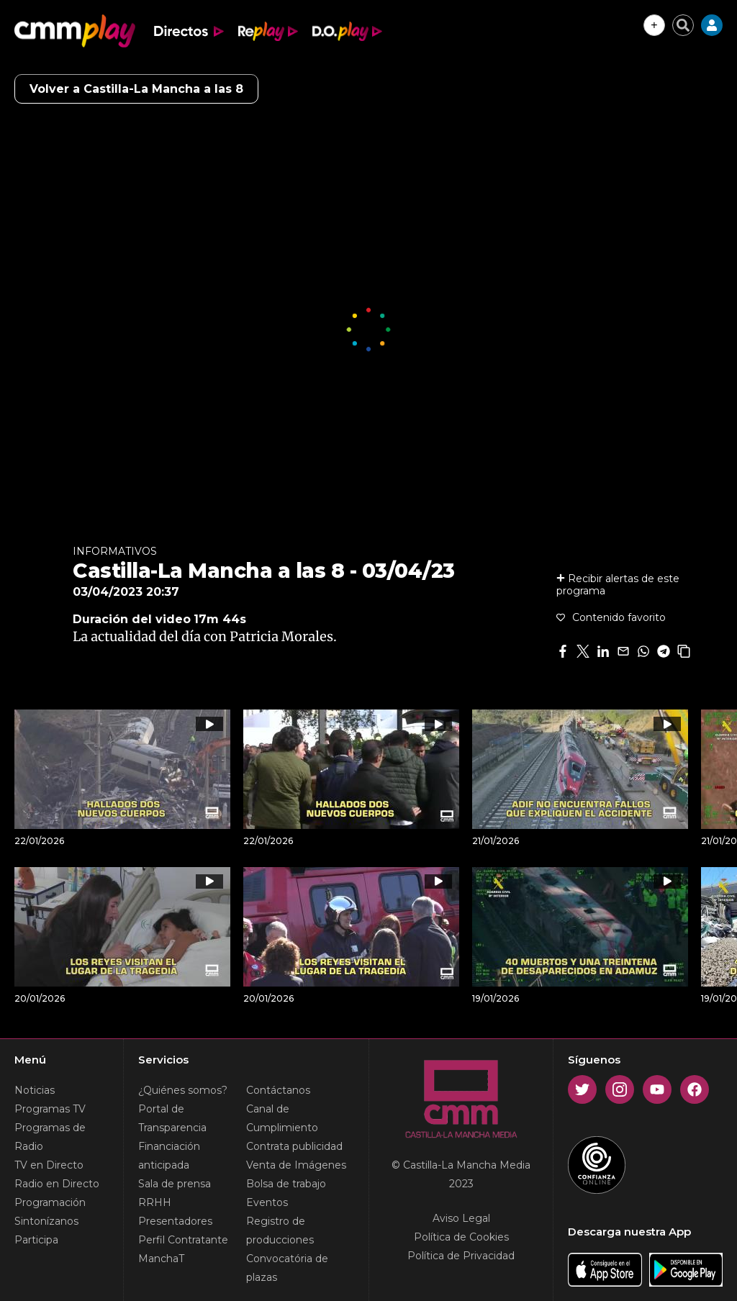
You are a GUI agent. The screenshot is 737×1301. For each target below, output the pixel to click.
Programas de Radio (50, 1137)
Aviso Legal (461, 1218)
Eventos (267, 1202)
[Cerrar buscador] (683, 25)
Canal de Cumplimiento (282, 1118)
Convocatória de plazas (287, 1268)
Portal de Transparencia (172, 1118)
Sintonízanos (46, 1221)
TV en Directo (48, 1165)
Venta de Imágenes (296, 1165)
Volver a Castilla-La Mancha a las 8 (136, 89)
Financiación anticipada (169, 1155)
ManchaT (161, 1258)
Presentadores (175, 1221)
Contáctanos (278, 1090)
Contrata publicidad (294, 1146)
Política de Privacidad (461, 1255)
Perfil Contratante (183, 1239)
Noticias (34, 1090)
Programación (50, 1202)
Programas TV (50, 1108)
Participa (36, 1239)
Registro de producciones (280, 1230)
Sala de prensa (174, 1183)
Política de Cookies (461, 1236)
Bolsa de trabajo (286, 1183)
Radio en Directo (56, 1183)
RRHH (154, 1202)
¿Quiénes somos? (182, 1090)
